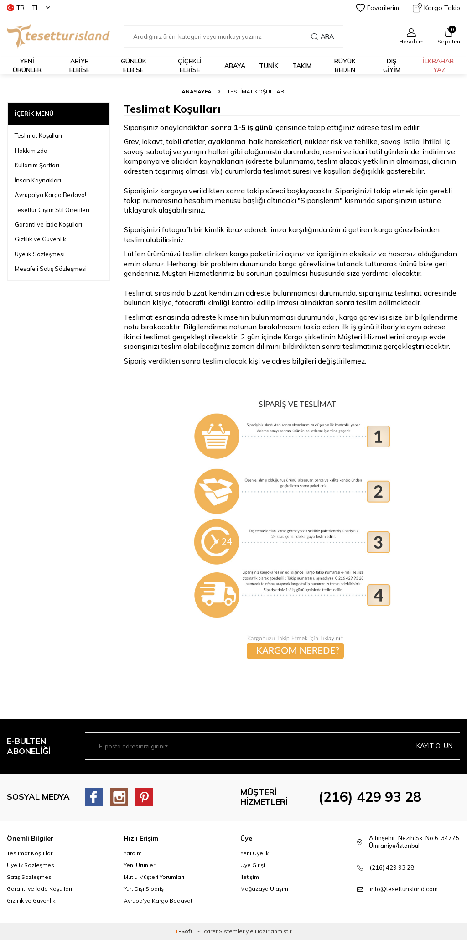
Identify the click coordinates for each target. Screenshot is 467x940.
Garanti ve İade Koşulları (48, 224)
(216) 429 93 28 (369, 796)
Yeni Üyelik (254, 853)
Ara (322, 36)
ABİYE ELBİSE (79, 65)
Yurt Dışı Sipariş (144, 888)
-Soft (184, 931)
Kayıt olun (434, 746)
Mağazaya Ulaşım (264, 888)
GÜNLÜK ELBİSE (133, 65)
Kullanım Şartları (37, 165)
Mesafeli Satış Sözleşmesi (51, 268)
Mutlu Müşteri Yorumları (154, 876)
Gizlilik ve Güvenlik (40, 239)
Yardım (133, 853)
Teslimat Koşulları (38, 135)
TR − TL (28, 8)
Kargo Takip (436, 7)
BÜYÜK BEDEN (345, 65)
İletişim (249, 876)
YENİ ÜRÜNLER (27, 65)
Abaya (234, 66)
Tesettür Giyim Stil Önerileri (52, 209)
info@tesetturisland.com (404, 889)
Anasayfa (197, 91)
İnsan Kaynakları (38, 180)
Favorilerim (377, 7)
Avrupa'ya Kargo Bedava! (50, 194)
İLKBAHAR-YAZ (440, 65)
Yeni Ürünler (139, 865)
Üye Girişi (252, 865)
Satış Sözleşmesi (30, 876)
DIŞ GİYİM (391, 65)
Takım (301, 66)
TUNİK (269, 66)
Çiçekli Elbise (190, 65)
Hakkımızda (31, 150)
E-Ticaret (206, 931)
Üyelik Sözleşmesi (40, 254)
